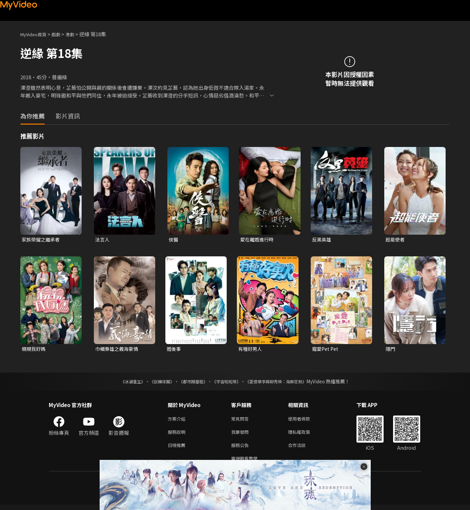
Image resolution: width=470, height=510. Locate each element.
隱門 (391, 349)
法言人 (102, 239)
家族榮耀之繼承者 (42, 239)
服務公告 (241, 448)
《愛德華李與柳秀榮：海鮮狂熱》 (284, 382)
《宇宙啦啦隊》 (227, 382)
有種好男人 (251, 349)
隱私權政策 (305, 434)
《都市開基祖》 (189, 382)
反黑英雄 (322, 239)
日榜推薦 (178, 448)
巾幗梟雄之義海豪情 (118, 349)
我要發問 (241, 434)
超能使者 (396, 239)
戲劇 (61, 34)
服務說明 (178, 434)
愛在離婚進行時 (258, 239)
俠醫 (174, 239)
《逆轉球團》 (154, 382)
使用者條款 (305, 420)
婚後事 (174, 349)
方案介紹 (178, 420)
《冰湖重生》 (121, 382)
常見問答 (241, 420)
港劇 (76, 34)
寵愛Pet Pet (326, 349)
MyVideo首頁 (35, 34)
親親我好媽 (34, 349)
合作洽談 (302, 448)
